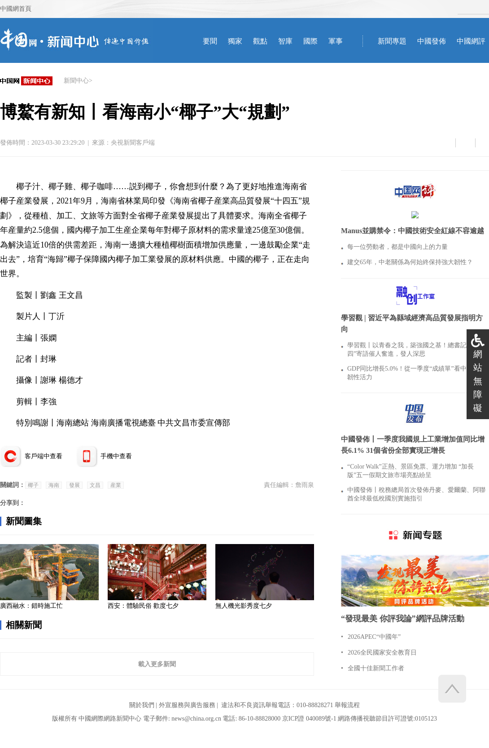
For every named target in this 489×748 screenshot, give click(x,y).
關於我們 (141, 705)
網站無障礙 (477, 381)
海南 (53, 485)
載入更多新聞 (157, 664)
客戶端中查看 (43, 456)
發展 (74, 485)
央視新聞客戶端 (133, 142)
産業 (115, 485)
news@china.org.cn (196, 718)
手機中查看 (116, 456)
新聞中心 (76, 80)
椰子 (33, 485)
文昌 (95, 485)
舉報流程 (347, 705)
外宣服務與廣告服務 (187, 705)
